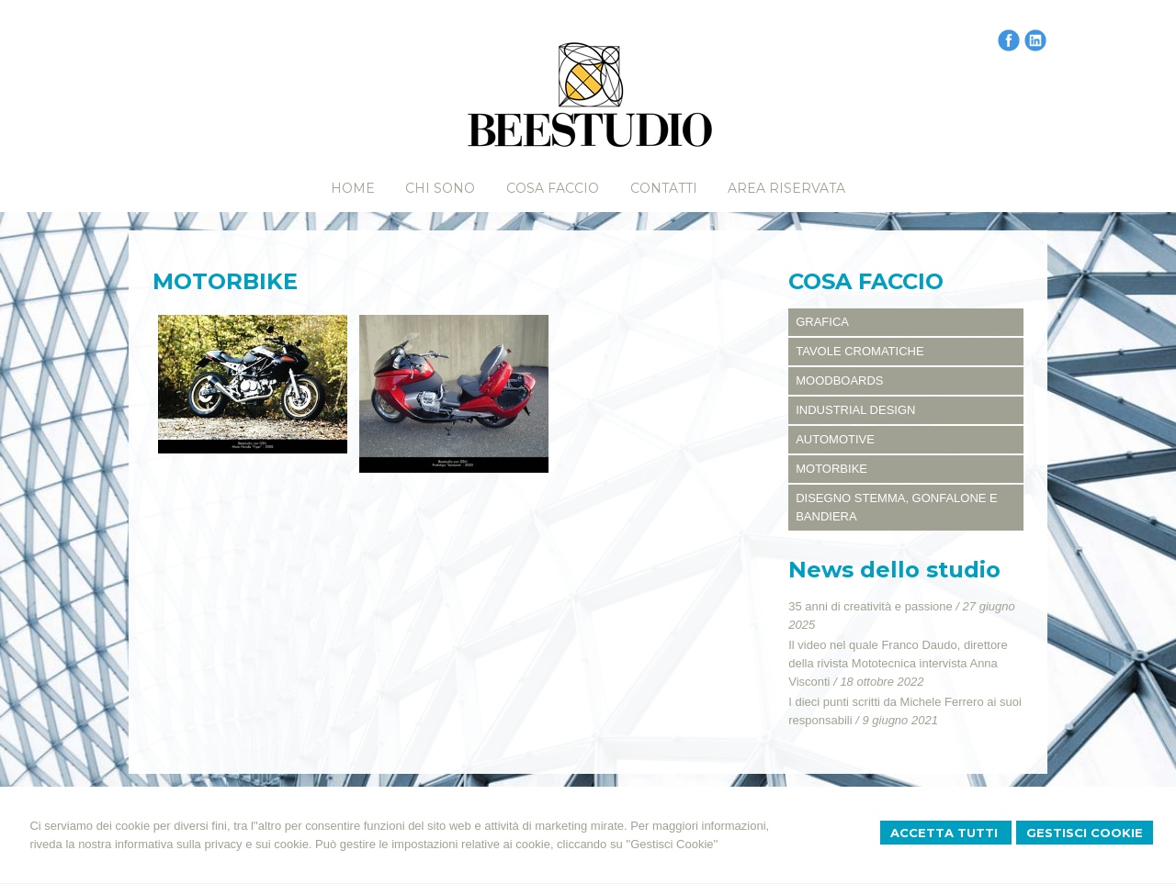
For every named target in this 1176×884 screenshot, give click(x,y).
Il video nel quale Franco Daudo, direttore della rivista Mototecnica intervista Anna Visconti (897, 663)
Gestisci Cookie (1084, 832)
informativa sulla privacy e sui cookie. (213, 844)
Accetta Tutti (945, 832)
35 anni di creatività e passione (870, 606)
